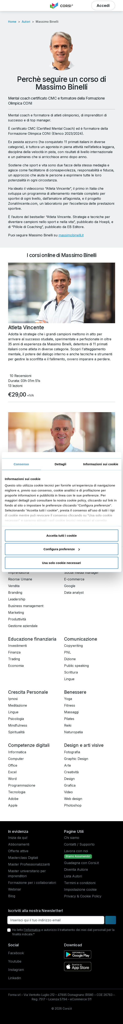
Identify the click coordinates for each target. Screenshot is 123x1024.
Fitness (69, 705)
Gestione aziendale (23, 626)
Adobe (13, 799)
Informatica (17, 752)
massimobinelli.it (71, 235)
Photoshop (73, 805)
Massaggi (71, 712)
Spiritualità (16, 732)
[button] (13, 6)
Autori (26, 21)
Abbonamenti (18, 844)
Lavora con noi (76, 851)
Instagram (16, 970)
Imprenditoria (18, 572)
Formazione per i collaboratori (32, 883)
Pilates (69, 719)
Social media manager (81, 572)
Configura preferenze (62, 549)
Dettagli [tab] (60, 464)
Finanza (14, 652)
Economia (16, 666)
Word (12, 779)
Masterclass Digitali (23, 858)
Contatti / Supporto (79, 844)
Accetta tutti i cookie (61, 535)
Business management (25, 606)
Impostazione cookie (80, 889)
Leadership (16, 599)
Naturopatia (73, 732)
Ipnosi (13, 699)
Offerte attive (18, 851)
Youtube (14, 961)
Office (12, 765)
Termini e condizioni (79, 883)
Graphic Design (76, 759)
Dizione (70, 659)
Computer (16, 759)
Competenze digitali (29, 745)
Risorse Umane (20, 579)
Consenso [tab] (21, 464)
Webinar (14, 889)
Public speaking (76, 666)
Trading (14, 659)
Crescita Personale (28, 692)
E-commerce (74, 579)
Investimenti (17, 646)
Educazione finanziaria (32, 639)
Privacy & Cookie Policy (82, 896)
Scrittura (71, 672)
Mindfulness (17, 725)
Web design (73, 799)
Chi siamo (71, 838)
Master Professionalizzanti (29, 864)
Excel (12, 772)
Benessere (75, 692)
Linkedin (14, 978)
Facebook (16, 953)
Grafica (70, 785)
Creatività (71, 772)
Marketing (16, 612)
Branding (15, 592)
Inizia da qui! (17, 838)
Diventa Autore (76, 869)
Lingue (69, 679)
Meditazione (17, 705)
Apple (12, 805)
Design (69, 779)
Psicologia (16, 719)
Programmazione (21, 785)
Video (68, 792)
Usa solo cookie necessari (61, 562)
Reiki (67, 725)
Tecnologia (16, 792)
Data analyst (74, 592)
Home (12, 21)
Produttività (17, 619)
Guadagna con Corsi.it (81, 863)
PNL (67, 652)
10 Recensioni (20, 376)
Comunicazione (80, 639)
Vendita (13, 586)
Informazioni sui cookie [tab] (100, 464)
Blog (11, 896)
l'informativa (32, 930)
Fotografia (72, 752)
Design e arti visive (84, 745)
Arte (67, 765)
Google (69, 586)
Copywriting (73, 646)
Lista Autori (73, 876)
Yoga (68, 699)
